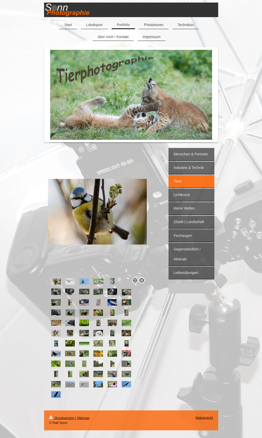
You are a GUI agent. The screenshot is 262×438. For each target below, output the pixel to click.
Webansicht (204, 418)
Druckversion (62, 418)
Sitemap (83, 418)
